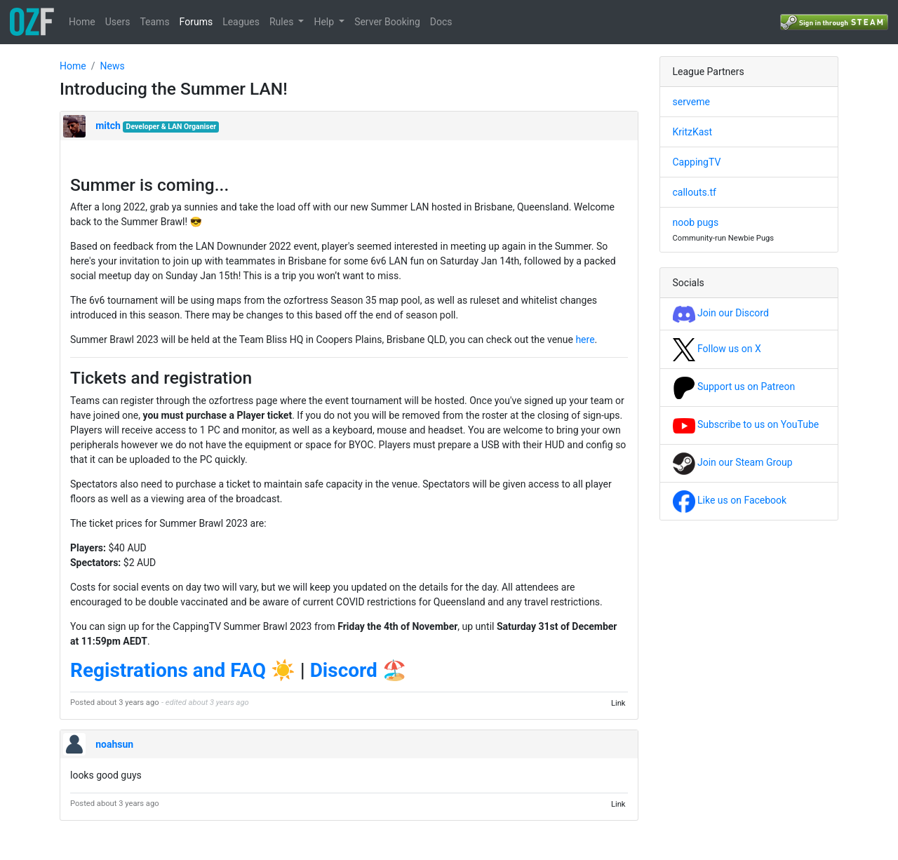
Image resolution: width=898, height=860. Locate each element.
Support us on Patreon (734, 386)
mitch (108, 125)
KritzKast (693, 131)
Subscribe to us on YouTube (746, 424)
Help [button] (325, 21)
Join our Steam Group (733, 462)
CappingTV (697, 162)
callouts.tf (694, 192)
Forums (196, 21)
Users (117, 21)
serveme (691, 101)
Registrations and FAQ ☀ (182, 670)
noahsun (114, 744)
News (112, 66)
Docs (441, 21)
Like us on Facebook (730, 500)
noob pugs (696, 222)
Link (618, 702)
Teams (154, 21)
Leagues (241, 21)
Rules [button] (282, 21)
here (584, 339)
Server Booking (387, 21)
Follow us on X (717, 348)
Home (82, 21)
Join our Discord (721, 312)
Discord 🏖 (358, 670)
